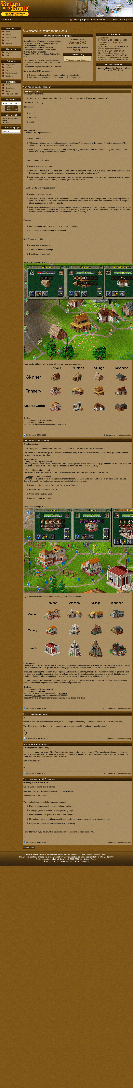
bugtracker (39, 67)
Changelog (126, 19)
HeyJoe (104, 59)
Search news (28, 847)
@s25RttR (114, 70)
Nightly (77, 50)
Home (8, 19)
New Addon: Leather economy (110, 53)
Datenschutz (98, 19)
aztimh (104, 55)
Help (76, 19)
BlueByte (9, 76)
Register (9, 52)
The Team (112, 19)
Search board (11, 37)
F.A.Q (7, 85)
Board (8, 35)
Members (9, 43)
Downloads (10, 88)
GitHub (8, 67)
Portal (8, 32)
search (26, 62)
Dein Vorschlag (75, 77)
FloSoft (104, 40)
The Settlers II (11, 73)
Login (7, 55)
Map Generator (11, 94)
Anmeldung (102, 38)
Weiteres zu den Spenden (77, 60)
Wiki (7, 70)
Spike (31, 435)
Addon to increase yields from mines (113, 57)
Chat (7, 40)
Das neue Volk (35, 75)
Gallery (8, 91)
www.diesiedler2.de (72, 857)
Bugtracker (10, 64)
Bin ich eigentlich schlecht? (109, 49)
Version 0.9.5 (77, 42)
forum (26, 65)
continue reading (124, 435)
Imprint (85, 19)
